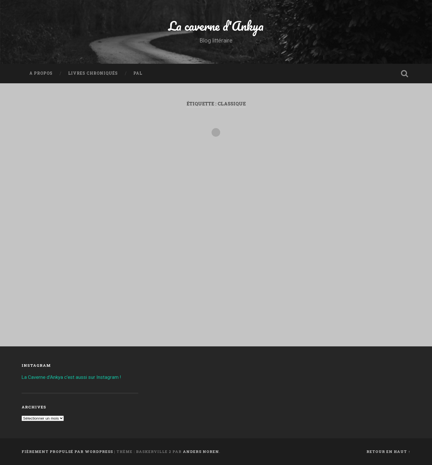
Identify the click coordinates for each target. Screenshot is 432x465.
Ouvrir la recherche (404, 73)
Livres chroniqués (93, 73)
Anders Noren (201, 451)
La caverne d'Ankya (216, 26)
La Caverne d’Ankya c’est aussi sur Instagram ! (71, 377)
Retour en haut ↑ (388, 451)
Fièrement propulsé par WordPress (67, 451)
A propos (41, 73)
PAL (137, 73)
